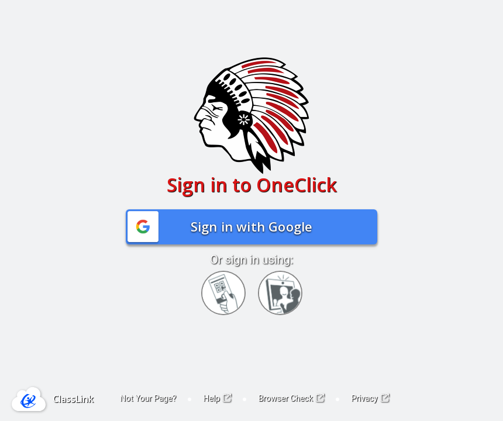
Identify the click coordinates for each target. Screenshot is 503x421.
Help (217, 398)
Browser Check (291, 398)
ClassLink (73, 399)
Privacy (370, 398)
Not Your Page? (148, 398)
